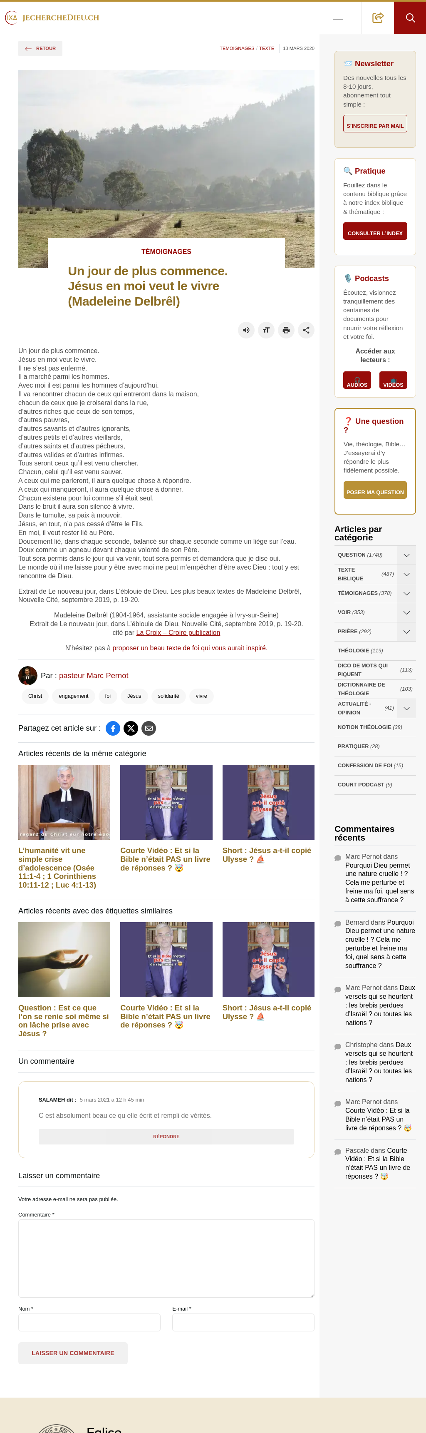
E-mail (181, 1309)
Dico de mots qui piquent (375, 669)
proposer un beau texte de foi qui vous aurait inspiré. (190, 648)
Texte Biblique (366, 574)
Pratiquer (359, 746)
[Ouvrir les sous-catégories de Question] (406, 555)
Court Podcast (365, 785)
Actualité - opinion (366, 708)
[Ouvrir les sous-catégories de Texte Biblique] (406, 574)
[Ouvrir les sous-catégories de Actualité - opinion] (406, 708)
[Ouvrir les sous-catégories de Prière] (406, 631)
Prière (355, 631)
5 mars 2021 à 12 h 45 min (112, 1100)
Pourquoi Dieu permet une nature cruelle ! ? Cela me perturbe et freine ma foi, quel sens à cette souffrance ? (379, 882)
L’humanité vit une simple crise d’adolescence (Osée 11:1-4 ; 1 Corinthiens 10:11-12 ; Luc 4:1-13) (57, 867)
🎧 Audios (357, 382)
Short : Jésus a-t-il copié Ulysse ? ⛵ (267, 854)
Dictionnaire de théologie (375, 689)
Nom (25, 1309)
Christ (35, 696)
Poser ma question (375, 492)
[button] (378, 18)
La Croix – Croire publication (178, 632)
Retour (40, 48)
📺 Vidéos (393, 382)
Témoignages (237, 48)
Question (360, 555)
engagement (73, 696)
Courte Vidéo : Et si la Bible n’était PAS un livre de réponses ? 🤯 (165, 859)
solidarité (168, 696)
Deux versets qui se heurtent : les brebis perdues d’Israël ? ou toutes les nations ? (380, 1005)
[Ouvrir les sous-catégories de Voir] (406, 612)
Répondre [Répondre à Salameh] (166, 1136)
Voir (351, 612)
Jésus (134, 696)
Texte (266, 48)
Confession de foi (370, 765)
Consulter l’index (375, 233)
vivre (201, 696)
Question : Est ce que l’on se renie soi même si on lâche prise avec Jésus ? (63, 1021)
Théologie (360, 651)
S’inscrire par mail (375, 126)
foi (108, 696)
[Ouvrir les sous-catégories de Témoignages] (406, 593)
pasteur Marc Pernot (94, 675)
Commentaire (36, 1215)
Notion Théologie (370, 727)
